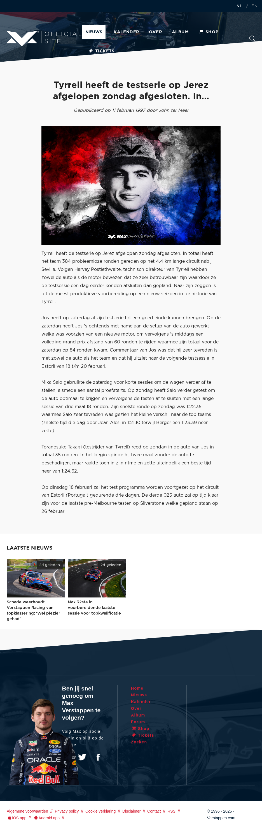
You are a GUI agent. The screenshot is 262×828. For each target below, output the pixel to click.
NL (240, 6)
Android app (46, 818)
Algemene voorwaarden (27, 811)
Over (155, 32)
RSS (171, 811)
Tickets (101, 51)
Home (137, 688)
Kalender (126, 32)
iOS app (16, 818)
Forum (138, 722)
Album (180, 32)
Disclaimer (131, 811)
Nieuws (93, 32)
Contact (154, 811)
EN (254, 6)
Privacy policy (67, 811)
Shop (208, 32)
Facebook (97, 757)
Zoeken (252, 38)
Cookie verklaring (100, 811)
